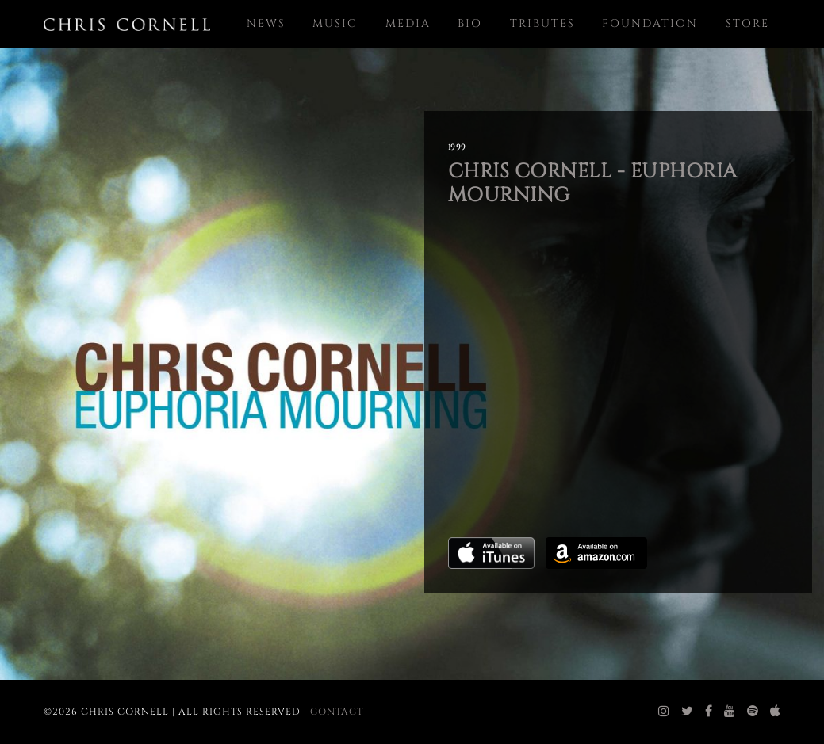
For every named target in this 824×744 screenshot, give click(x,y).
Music (335, 23)
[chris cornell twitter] (687, 711)
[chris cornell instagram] (664, 711)
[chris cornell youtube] (730, 711)
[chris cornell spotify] (753, 711)
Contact (336, 711)
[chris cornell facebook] (709, 711)
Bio (470, 23)
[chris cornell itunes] (775, 711)
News (266, 23)
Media (408, 23)
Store (747, 23)
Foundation (650, 23)
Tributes (542, 23)
